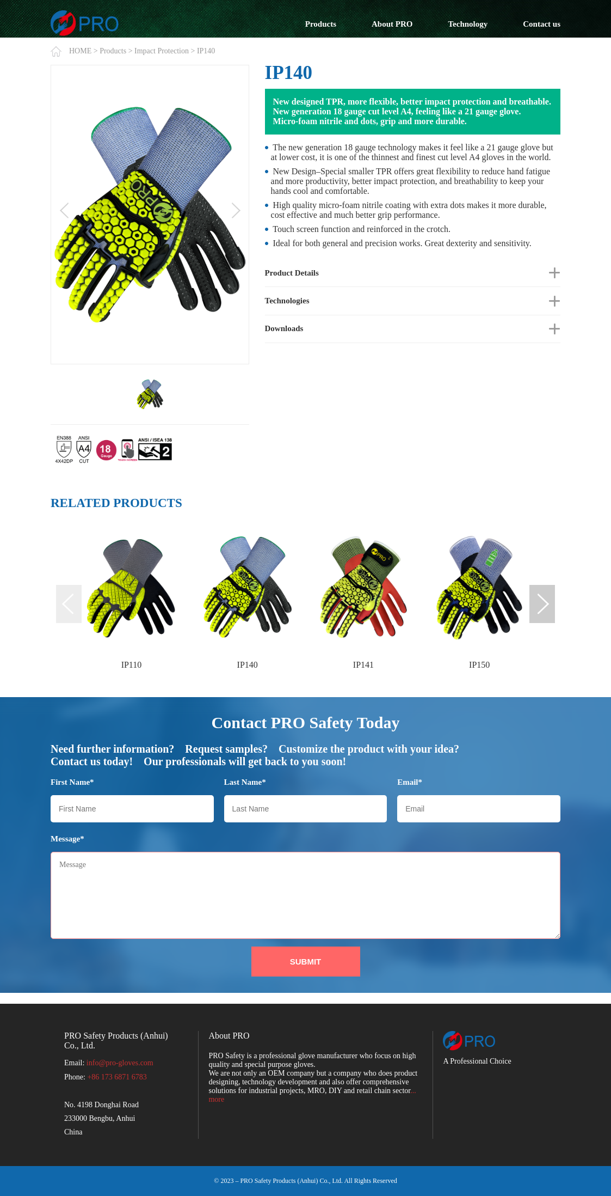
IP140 (206, 51)
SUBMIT (306, 961)
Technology (467, 24)
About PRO (392, 24)
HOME (80, 51)
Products (320, 24)
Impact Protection (161, 51)
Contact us (541, 24)
